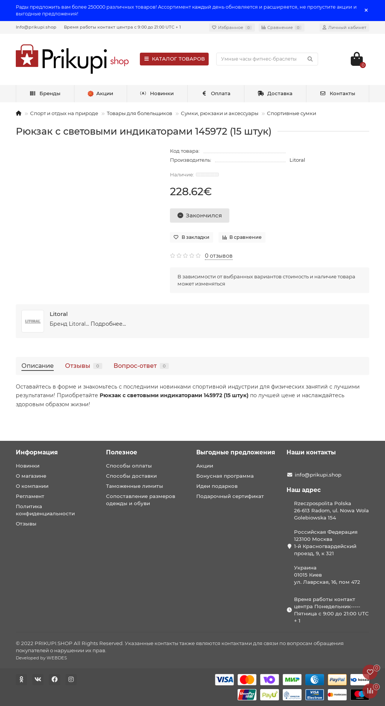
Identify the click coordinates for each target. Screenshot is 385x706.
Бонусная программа (225, 476)
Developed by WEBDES (41, 657)
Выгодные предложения (235, 452)
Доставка (275, 93)
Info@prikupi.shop (36, 27)
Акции (204, 466)
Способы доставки (131, 476)
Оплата (215, 93)
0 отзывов (219, 255)
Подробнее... (108, 323)
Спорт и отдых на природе (64, 113)
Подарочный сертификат (230, 496)
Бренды (45, 93)
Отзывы (83, 365)
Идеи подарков (217, 486)
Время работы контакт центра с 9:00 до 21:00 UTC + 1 (122, 27)
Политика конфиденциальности (45, 509)
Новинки (157, 93)
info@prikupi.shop (318, 475)
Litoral (297, 160)
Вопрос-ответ (141, 365)
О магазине (31, 476)
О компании (32, 486)
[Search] (267, 59)
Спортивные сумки (291, 113)
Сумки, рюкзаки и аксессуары (219, 113)
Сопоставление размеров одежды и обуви (140, 499)
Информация (37, 452)
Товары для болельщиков (139, 113)
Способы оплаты (129, 466)
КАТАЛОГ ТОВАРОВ (174, 59)
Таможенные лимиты (134, 486)
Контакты (337, 93)
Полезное (121, 452)
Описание (37, 365)
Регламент (30, 496)
